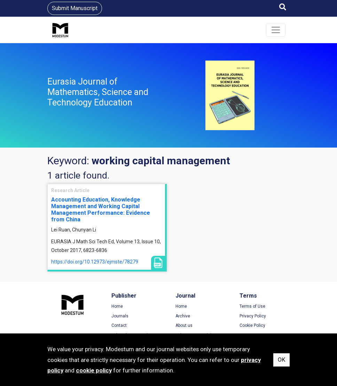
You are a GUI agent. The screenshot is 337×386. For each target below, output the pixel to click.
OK (281, 359)
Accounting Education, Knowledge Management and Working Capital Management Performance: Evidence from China (100, 209)
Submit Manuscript (74, 8)
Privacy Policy (253, 316)
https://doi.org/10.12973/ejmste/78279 (94, 262)
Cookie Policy (252, 325)
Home (117, 306)
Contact (119, 325)
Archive (182, 316)
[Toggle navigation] (275, 30)
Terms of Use (252, 306)
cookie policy (94, 370)
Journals (119, 316)
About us (184, 325)
